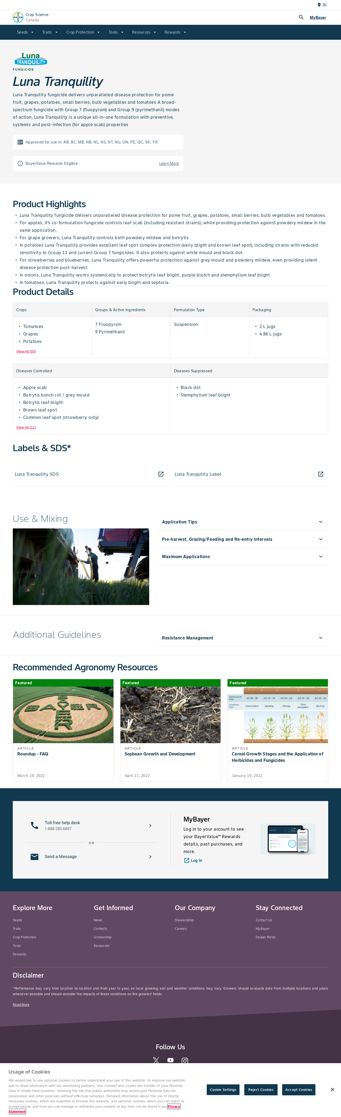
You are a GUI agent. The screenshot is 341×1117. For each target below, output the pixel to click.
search (301, 17)
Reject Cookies (261, 1089)
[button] (92, 825)
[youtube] (170, 1062)
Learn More (169, 163)
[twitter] (156, 1062)
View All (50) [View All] (26, 351)
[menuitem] (25, 32)
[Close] (332, 1089)
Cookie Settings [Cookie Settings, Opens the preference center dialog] (223, 1089)
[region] (170, 1090)
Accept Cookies (298, 1089)
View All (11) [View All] (26, 427)
